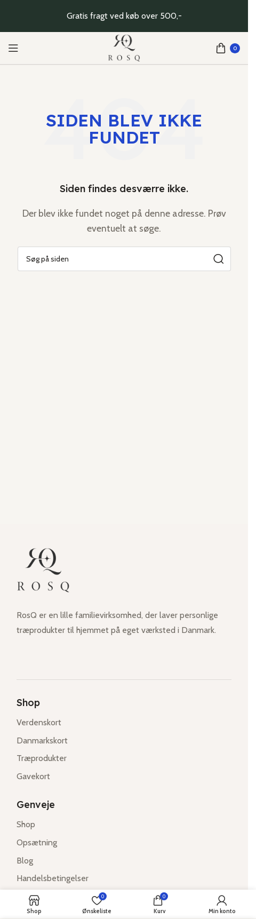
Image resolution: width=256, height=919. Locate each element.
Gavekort (33, 776)
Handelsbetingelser (53, 878)
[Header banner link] (124, 16)
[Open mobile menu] (13, 48)
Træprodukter (42, 758)
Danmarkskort (42, 740)
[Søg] (124, 259)
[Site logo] (124, 48)
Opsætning (37, 842)
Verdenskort (39, 722)
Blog (25, 860)
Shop (26, 824)
